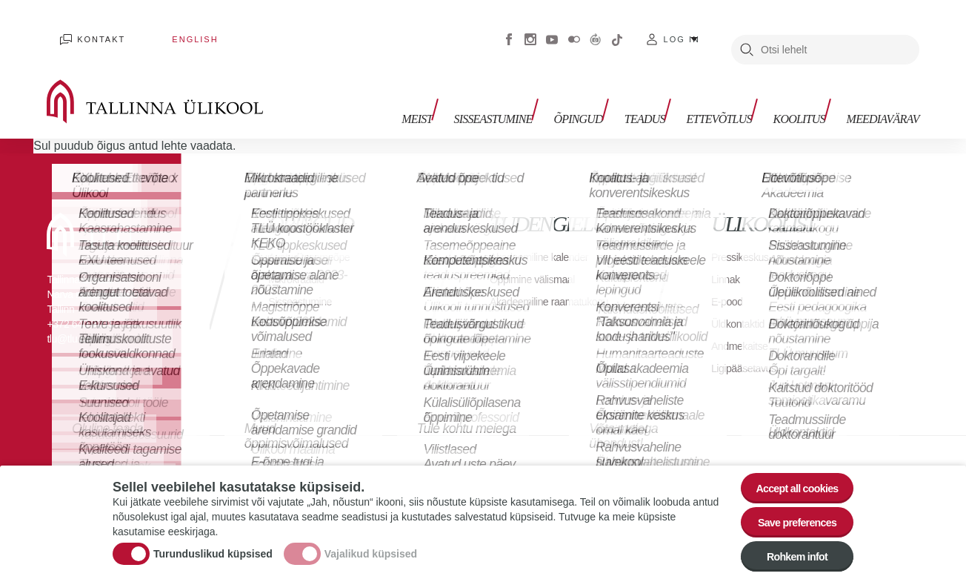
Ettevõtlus (732, 94)
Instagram (530, 29)
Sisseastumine (526, 94)
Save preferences (789, 512)
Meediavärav (883, 94)
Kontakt (86, 29)
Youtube (551, 29)
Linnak (727, 259)
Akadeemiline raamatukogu (523, 288)
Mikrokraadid (300, 259)
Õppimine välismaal (538, 259)
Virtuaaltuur (595, 29)
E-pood (729, 281)
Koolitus (806, 94)
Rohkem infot (788, 553)
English (153, 29)
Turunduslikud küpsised (213, 545)
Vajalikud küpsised (370, 545)
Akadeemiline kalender (546, 237)
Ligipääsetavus (748, 348)
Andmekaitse (743, 326)
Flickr (574, 29)
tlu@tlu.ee (68, 319)
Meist (457, 94)
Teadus (664, 94)
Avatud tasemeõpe (314, 237)
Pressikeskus (743, 237)
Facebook (509, 29)
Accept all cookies (788, 472)
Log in (682, 29)
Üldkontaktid (741, 303)
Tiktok (617, 29)
